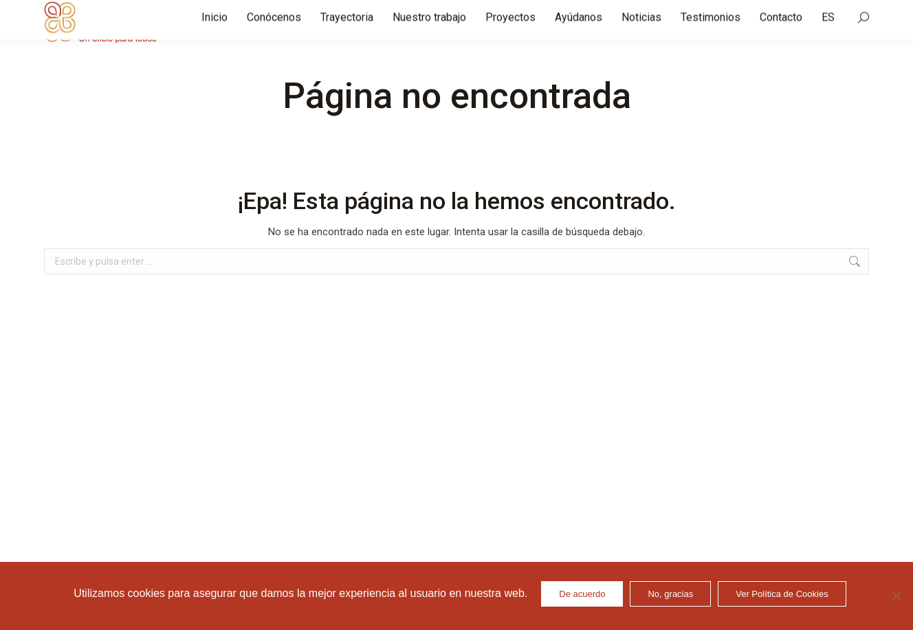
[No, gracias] (896, 595)
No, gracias (670, 594)
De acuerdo (582, 594)
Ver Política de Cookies (782, 594)
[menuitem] (828, 27)
